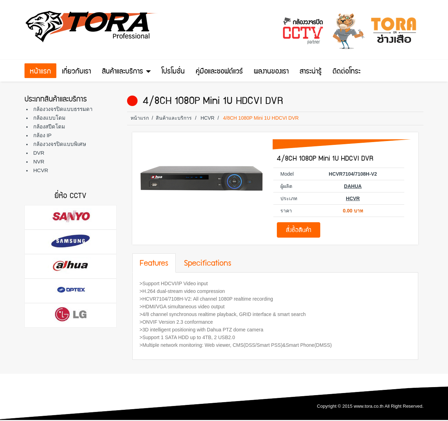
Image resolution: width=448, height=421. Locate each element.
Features (154, 263)
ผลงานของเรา (271, 72)
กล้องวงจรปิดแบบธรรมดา (62, 109)
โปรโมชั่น (173, 72)
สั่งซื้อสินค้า (298, 230)
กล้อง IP (42, 135)
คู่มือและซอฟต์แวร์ (219, 72)
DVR (38, 153)
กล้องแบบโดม (49, 118)
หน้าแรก (40, 72)
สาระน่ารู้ (311, 72)
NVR (38, 161)
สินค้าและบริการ (126, 72)
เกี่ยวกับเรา (76, 72)
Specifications (207, 263)
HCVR (40, 170)
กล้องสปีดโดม (49, 126)
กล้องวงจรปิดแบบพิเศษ (59, 144)
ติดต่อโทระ (346, 72)
